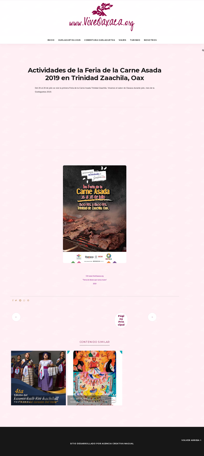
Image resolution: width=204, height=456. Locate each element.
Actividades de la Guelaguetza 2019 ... (84, 400)
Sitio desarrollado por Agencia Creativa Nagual (102, 443)
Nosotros (150, 40)
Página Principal (121, 320)
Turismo (135, 40)
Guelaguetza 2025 (69, 40)
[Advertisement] (94, 130)
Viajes (122, 40)
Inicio (51, 40)
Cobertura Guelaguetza (99, 40)
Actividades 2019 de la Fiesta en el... (29, 400)
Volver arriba (191, 440)
